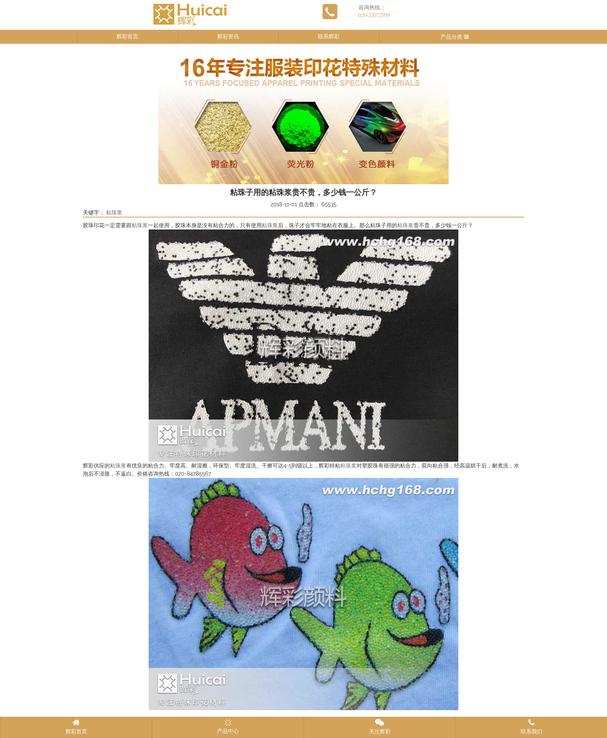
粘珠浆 (114, 213)
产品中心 (228, 726)
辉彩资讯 (228, 36)
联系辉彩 (329, 36)
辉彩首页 (127, 36)
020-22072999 (374, 15)
